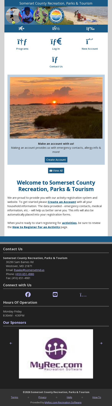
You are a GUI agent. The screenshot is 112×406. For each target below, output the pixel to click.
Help (69, 397)
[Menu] (90, 28)
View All (56, 170)
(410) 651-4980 (24, 274)
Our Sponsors (14, 322)
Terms (14, 397)
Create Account (56, 159)
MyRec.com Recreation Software (63, 402)
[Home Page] (21, 28)
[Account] (56, 28)
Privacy (42, 397)
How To (96, 397)
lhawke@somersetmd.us (29, 270)
